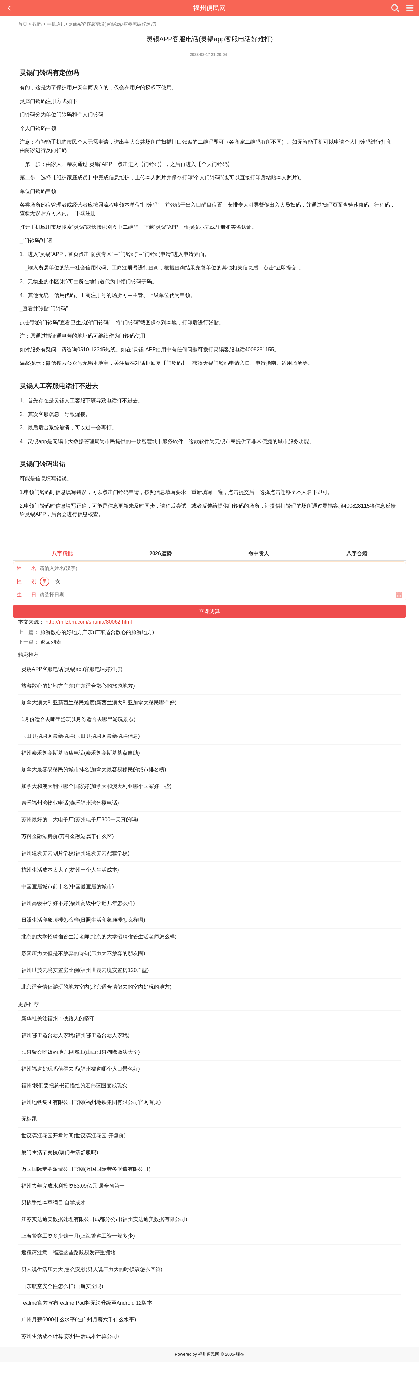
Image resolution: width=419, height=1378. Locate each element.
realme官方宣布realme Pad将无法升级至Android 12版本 (86, 1303)
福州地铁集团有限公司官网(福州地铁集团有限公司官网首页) (91, 1102)
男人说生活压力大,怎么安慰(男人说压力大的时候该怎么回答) (91, 1269)
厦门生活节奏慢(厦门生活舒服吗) (59, 1152)
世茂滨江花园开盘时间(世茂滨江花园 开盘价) (73, 1135)
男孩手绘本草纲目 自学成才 (53, 1202)
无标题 (29, 1119)
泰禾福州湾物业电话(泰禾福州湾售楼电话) (70, 803)
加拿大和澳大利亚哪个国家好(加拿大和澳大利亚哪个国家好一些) (96, 786)
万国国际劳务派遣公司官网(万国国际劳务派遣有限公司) (86, 1169)
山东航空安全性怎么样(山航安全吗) (62, 1286)
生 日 (26, 594)
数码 (37, 24)
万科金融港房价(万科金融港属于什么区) (67, 836)
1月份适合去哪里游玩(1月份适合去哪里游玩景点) (78, 719)
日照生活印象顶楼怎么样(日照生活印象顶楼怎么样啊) (83, 920)
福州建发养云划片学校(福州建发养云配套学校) (75, 853)
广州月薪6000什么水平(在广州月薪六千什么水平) (78, 1319)
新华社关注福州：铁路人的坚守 (58, 1018)
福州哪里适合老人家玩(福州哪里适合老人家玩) (75, 1035)
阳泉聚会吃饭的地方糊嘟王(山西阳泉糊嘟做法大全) (80, 1052)
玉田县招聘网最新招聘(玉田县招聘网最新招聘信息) (80, 736)
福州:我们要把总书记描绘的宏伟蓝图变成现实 (74, 1085)
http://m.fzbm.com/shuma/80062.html (89, 622)
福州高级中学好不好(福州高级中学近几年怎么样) (78, 903)
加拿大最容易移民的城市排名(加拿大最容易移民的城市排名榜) (93, 769)
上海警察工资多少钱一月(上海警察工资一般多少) (78, 1236)
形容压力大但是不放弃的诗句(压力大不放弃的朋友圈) (83, 953)
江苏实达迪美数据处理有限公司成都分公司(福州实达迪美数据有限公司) (104, 1219)
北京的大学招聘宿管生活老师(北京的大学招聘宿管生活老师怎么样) (99, 936)
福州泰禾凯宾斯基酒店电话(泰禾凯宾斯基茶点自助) (80, 753)
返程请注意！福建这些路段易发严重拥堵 (68, 1252)
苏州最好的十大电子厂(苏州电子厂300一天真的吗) (79, 819)
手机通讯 (56, 24)
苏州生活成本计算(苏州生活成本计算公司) (70, 1336)
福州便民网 (209, 7)
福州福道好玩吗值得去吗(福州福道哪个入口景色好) (80, 1069)
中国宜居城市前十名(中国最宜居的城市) (67, 886)
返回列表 (50, 642)
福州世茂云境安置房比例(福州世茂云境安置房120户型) (85, 970)
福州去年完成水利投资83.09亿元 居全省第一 (73, 1186)
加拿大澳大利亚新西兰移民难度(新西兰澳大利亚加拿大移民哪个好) (99, 702)
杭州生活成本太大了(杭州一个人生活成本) (70, 870)
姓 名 (26, 568)
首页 (22, 24)
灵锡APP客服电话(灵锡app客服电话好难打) (71, 669)
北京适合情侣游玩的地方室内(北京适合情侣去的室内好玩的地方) (96, 987)
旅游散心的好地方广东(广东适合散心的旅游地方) (97, 632)
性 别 (26, 581)
